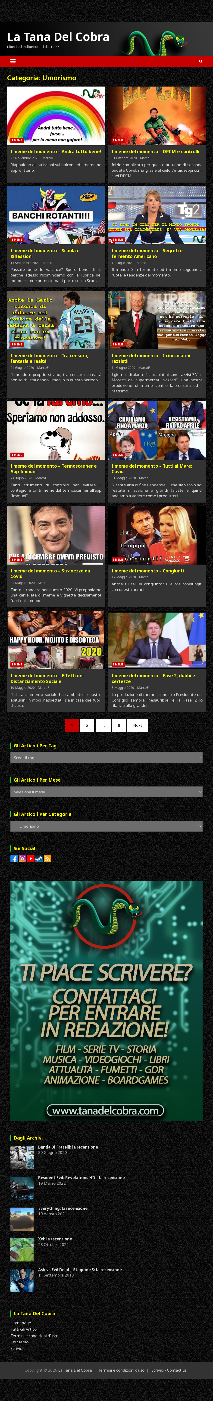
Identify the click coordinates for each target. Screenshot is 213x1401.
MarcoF (48, 158)
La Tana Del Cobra (58, 36)
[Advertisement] (84, 10)
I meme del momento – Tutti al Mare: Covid (152, 469)
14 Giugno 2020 (123, 367)
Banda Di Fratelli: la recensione (68, 1147)
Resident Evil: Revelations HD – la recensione (81, 1177)
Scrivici (16, 1348)
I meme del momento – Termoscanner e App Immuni (53, 469)
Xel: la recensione (55, 1239)
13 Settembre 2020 (25, 263)
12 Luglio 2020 (123, 263)
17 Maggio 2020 (124, 577)
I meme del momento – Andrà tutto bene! (55, 152)
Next (137, 725)
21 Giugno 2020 (22, 367)
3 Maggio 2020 (123, 687)
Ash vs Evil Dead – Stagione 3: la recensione (80, 1269)
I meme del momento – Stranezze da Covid (50, 574)
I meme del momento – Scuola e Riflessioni (45, 253)
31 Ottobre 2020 (124, 158)
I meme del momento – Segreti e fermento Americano (147, 253)
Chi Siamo (19, 1342)
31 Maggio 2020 (124, 478)
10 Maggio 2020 (22, 687)
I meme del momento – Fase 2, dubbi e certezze (153, 678)
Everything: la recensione (63, 1208)
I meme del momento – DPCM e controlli (155, 152)
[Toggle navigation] (13, 61)
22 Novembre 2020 (24, 158)
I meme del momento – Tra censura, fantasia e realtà (49, 358)
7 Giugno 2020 (21, 478)
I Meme (17, 140)
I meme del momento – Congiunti (148, 571)
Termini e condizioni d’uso (33, 1335)
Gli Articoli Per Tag (35, 746)
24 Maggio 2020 (22, 583)
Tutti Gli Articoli (24, 1329)
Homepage (20, 1322)
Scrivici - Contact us (169, 1370)
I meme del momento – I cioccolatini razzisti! (151, 358)
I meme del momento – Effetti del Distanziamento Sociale (47, 678)
